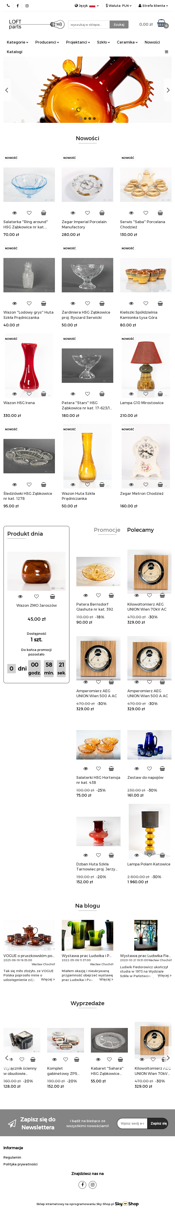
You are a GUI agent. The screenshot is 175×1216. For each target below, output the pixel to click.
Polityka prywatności (20, 1164)
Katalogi (14, 51)
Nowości (152, 42)
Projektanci (78, 42)
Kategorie (17, 42)
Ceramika (127, 42)
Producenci (47, 42)
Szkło (103, 42)
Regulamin (12, 1157)
